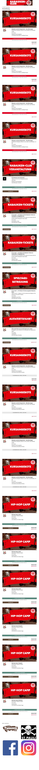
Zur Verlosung (7, 229)
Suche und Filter (6, 7)
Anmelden (10, 191)
